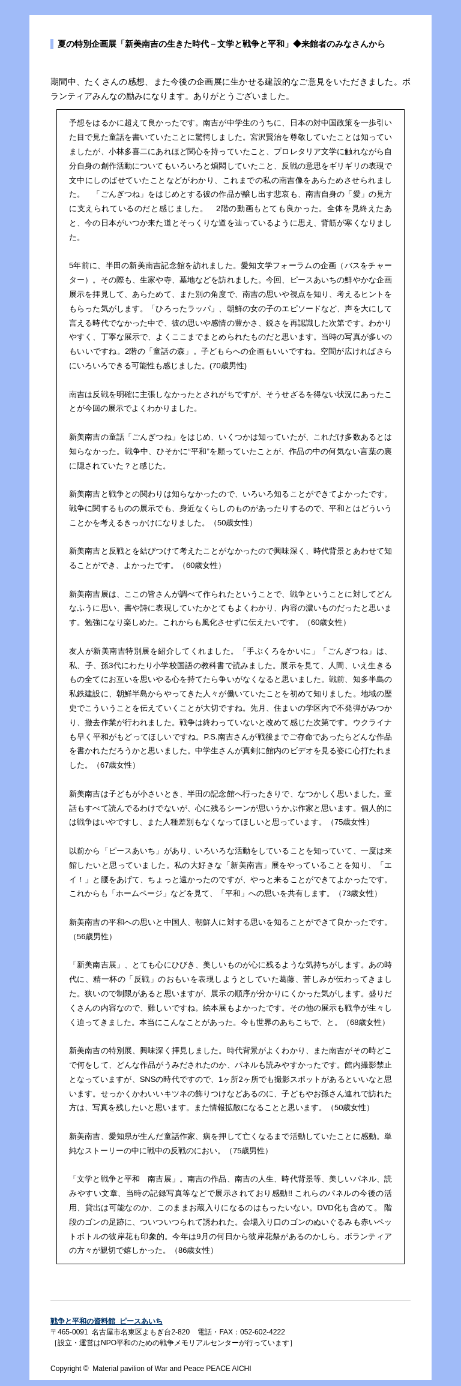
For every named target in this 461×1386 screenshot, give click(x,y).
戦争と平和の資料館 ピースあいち (106, 1321)
